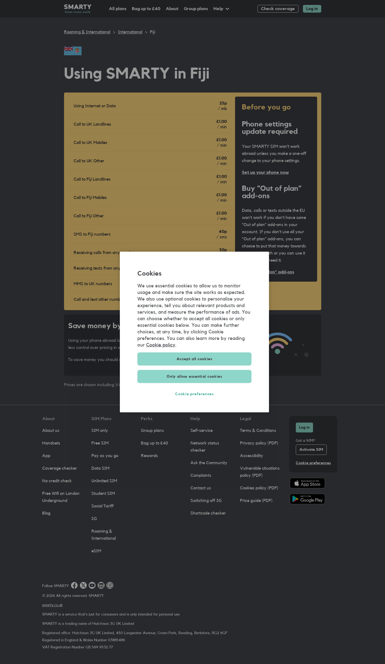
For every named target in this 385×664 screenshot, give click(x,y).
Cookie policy (160, 344)
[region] (194, 332)
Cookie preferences (194, 394)
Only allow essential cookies (194, 377)
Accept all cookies (194, 359)
